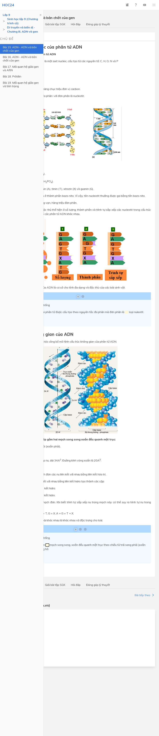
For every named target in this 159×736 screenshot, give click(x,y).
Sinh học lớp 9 (18, 647)
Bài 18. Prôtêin (12, 76)
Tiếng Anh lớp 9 (19, 628)
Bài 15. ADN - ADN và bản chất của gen (20, 48)
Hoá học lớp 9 (18, 641)
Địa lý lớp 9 (16, 660)
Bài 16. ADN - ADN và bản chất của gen (20, 58)
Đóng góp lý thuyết (98, 24)
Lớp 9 (6, 15)
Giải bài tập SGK (55, 24)
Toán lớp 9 (16, 616)
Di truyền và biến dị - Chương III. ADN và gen (22, 29)
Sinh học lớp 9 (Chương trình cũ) (22, 21)
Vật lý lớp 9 (16, 635)
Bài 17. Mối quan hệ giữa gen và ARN (21, 68)
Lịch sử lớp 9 (17, 653)
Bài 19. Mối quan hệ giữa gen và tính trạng (21, 84)
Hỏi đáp (76, 24)
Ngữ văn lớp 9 (18, 622)
